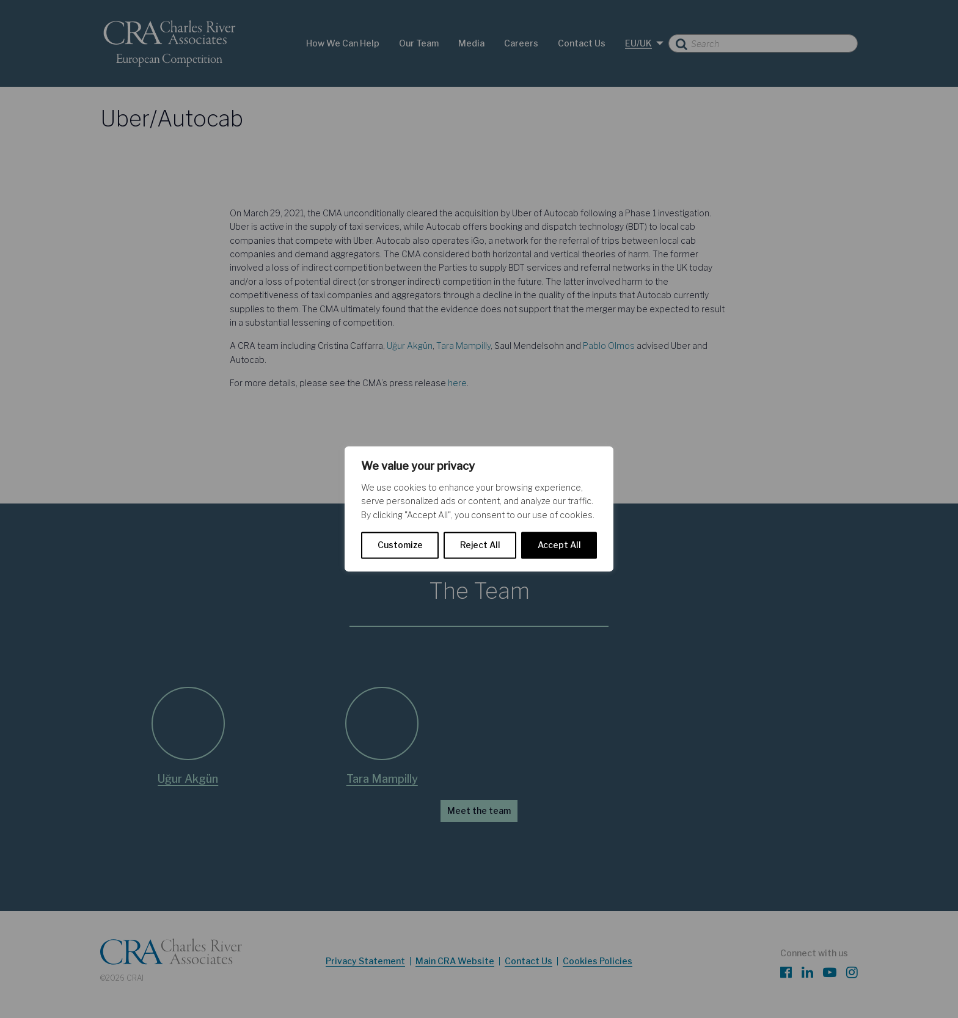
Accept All (559, 545)
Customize (400, 545)
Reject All (480, 545)
